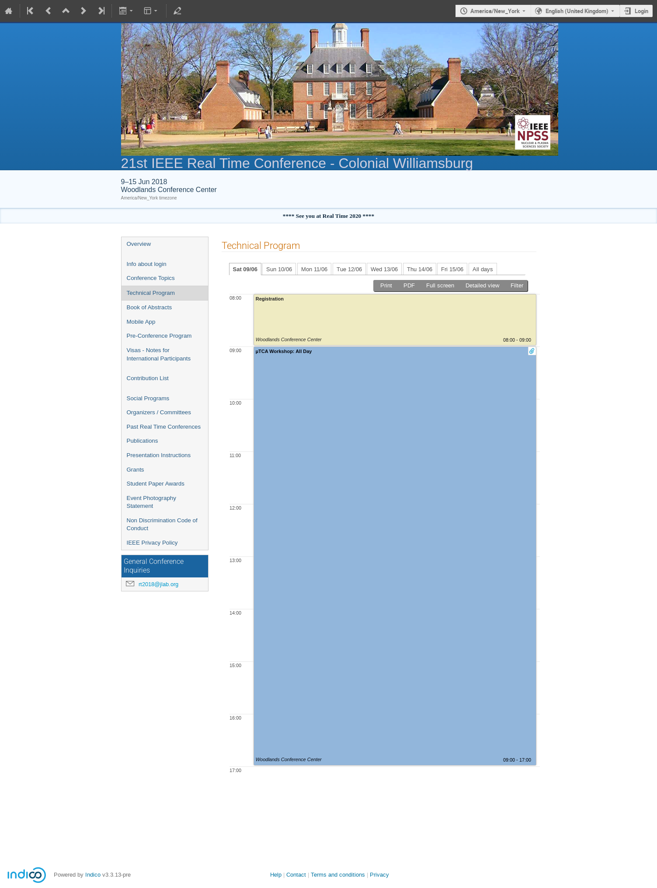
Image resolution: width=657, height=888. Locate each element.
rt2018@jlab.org (158, 584)
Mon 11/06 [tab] (314, 269)
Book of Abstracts (149, 307)
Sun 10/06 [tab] (279, 269)
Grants (135, 469)
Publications (142, 440)
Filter (517, 285)
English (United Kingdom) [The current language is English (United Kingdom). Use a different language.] (577, 11)
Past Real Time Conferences (164, 426)
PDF (409, 285)
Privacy (379, 874)
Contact (296, 874)
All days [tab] (483, 269)
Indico (93, 874)
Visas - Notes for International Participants (159, 354)
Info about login (147, 264)
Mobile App (141, 321)
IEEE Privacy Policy (152, 542)
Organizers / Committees (159, 412)
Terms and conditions (338, 874)
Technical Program (151, 293)
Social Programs (148, 398)
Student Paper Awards (155, 483)
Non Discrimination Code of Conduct (162, 524)
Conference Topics (151, 278)
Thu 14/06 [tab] (419, 269)
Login (641, 11)
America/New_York (495, 11)
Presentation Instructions (159, 455)
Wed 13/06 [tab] (384, 269)
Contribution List (148, 378)
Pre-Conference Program (159, 335)
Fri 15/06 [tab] (452, 269)
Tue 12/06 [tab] (349, 269)
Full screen (440, 285)
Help (276, 874)
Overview (139, 244)
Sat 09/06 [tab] (245, 269)
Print (386, 285)
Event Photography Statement (151, 502)
